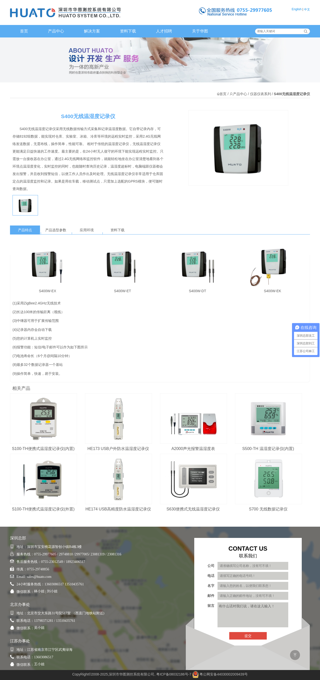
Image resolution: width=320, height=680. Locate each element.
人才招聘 (164, 31)
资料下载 (128, 31)
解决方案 (92, 31)
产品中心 (56, 31)
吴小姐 (39, 628)
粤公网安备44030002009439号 (224, 674)
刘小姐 (52, 591)
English (297, 9)
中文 (307, 9)
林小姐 (39, 591)
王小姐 (39, 664)
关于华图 (200, 31)
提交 (248, 636)
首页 (24, 31)
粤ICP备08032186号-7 (173, 674)
